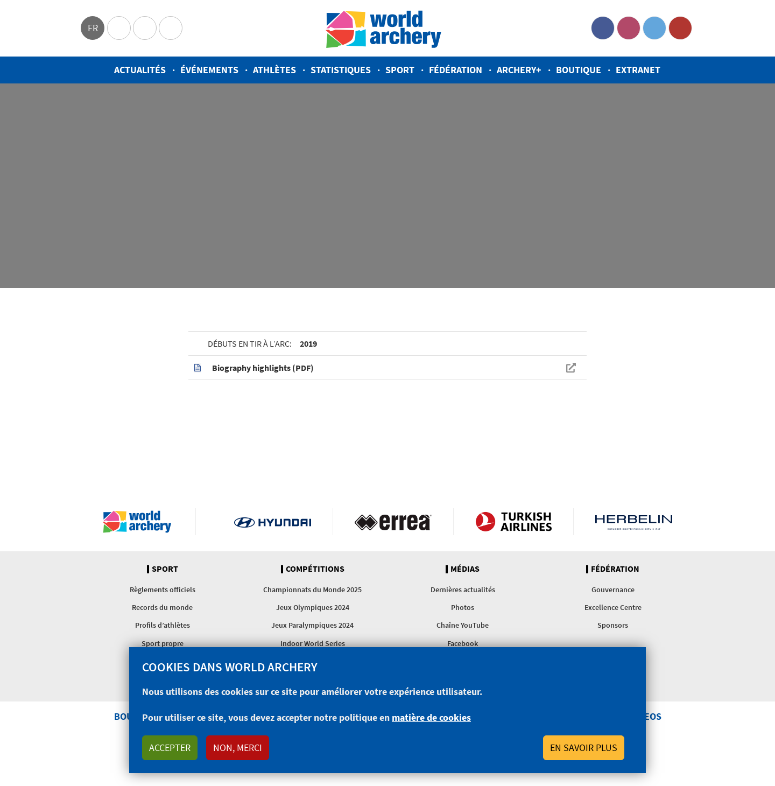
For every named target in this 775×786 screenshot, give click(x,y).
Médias (465, 569)
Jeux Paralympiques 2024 (312, 625)
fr (93, 28)
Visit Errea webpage (393, 521)
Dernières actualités (463, 589)
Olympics (119, 28)
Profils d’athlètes (162, 625)
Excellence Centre (613, 607)
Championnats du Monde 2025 (312, 589)
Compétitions (315, 569)
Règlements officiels (162, 589)
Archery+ (519, 70)
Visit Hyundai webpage (272, 521)
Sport (399, 70)
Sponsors (612, 625)
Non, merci (237, 747)
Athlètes (274, 70)
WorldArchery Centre (170, 28)
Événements (209, 70)
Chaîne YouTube (462, 625)
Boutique (578, 70)
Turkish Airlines (513, 521)
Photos (462, 607)
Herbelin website (633, 521)
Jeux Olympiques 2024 (312, 607)
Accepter (170, 747)
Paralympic (145, 28)
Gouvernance (613, 589)
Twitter (654, 28)
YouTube (680, 28)
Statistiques (341, 70)
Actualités (140, 70)
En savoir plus (583, 747)
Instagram (628, 28)
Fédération (455, 70)
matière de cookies (431, 717)
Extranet (638, 70)
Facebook (603, 28)
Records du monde (162, 607)
